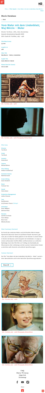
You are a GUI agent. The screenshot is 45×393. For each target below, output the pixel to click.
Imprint (22, 375)
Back (3, 19)
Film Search (13, 9)
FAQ (22, 371)
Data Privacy (23, 373)
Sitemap (22, 377)
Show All (6, 265)
